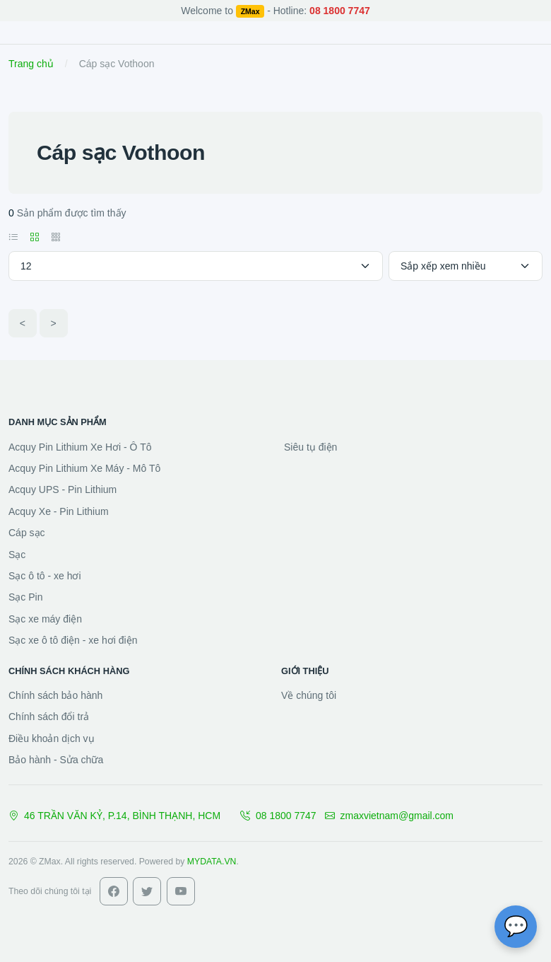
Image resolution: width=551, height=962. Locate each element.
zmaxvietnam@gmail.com (389, 815)
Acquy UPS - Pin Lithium (62, 489)
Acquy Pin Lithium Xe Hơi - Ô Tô (79, 447)
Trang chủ (31, 63)
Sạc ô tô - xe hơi (44, 575)
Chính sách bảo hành (55, 695)
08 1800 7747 (278, 815)
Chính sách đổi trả (48, 716)
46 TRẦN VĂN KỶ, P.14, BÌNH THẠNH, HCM (114, 815)
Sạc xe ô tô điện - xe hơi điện (72, 640)
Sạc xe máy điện (45, 619)
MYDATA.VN (212, 862)
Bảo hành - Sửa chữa (55, 759)
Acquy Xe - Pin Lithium (58, 511)
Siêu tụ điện (310, 447)
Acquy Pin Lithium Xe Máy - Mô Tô (84, 468)
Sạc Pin (25, 597)
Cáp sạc (26, 532)
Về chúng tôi (308, 695)
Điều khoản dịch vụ (51, 738)
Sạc (16, 554)
